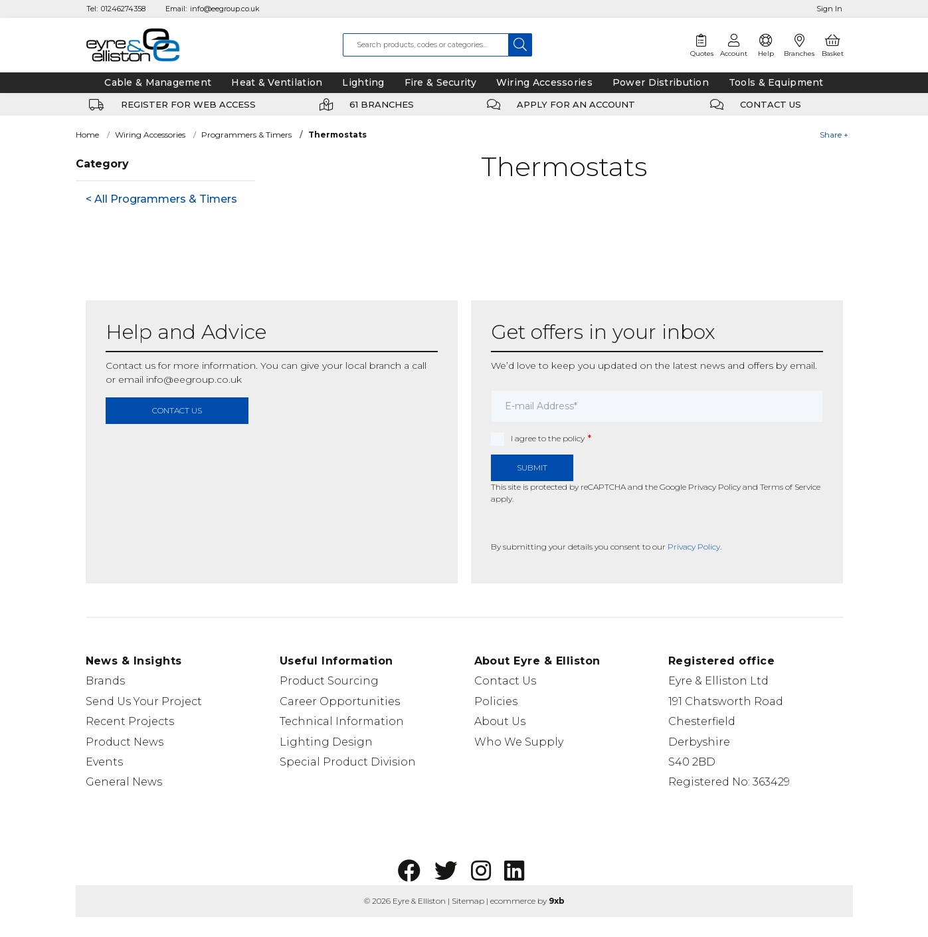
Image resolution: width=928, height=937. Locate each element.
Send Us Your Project (144, 701)
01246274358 (123, 8)
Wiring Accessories (150, 135)
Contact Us (505, 681)
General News (124, 782)
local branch (373, 365)
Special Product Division (348, 762)
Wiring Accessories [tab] (544, 82)
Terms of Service (790, 487)
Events (104, 762)
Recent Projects (130, 721)
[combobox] (426, 44)
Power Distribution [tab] (660, 82)
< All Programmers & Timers (161, 199)
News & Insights (134, 661)
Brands (105, 681)
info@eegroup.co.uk (225, 8)
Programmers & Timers (246, 135)
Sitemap (468, 901)
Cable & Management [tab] (157, 82)
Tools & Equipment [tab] (776, 82)
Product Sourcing (329, 681)
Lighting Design (326, 742)
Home (87, 135)
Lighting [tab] (363, 82)
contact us (177, 410)
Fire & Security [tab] (440, 82)
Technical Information (342, 721)
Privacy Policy (714, 487)
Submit (532, 467)
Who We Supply (518, 742)
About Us (499, 721)
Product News (124, 742)
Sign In (829, 8)
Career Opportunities (340, 701)
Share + (834, 135)
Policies (495, 701)
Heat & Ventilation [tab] (276, 82)
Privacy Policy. (694, 547)
